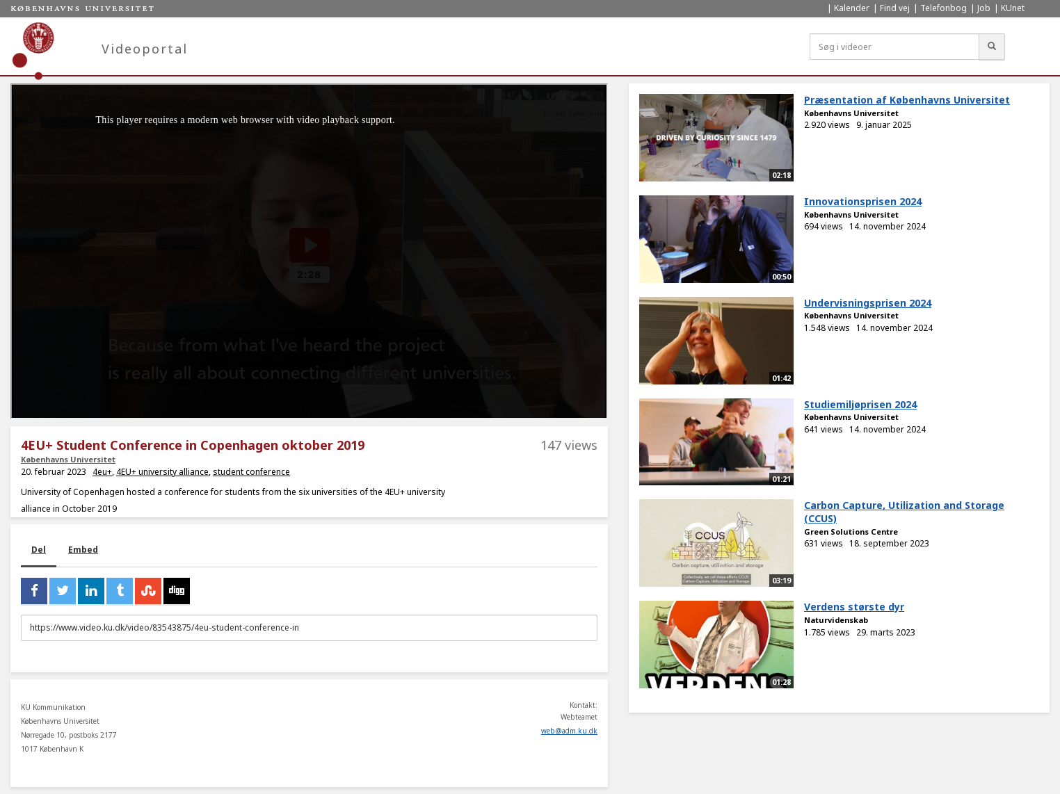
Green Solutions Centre (851, 531)
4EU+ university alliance (162, 472)
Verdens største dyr (854, 606)
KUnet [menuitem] (1013, 8)
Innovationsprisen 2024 (863, 201)
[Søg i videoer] (894, 46)
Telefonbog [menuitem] (943, 8)
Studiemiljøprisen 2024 (860, 404)
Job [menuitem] (983, 8)
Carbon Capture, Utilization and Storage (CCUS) (904, 512)
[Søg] (992, 46)
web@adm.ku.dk (569, 731)
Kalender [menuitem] (851, 8)
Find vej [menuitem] (895, 8)
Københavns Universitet (68, 459)
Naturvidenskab (836, 620)
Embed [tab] (83, 550)
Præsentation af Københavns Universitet (907, 99)
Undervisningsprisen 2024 (867, 302)
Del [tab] (38, 550)
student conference (251, 472)
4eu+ (102, 472)
